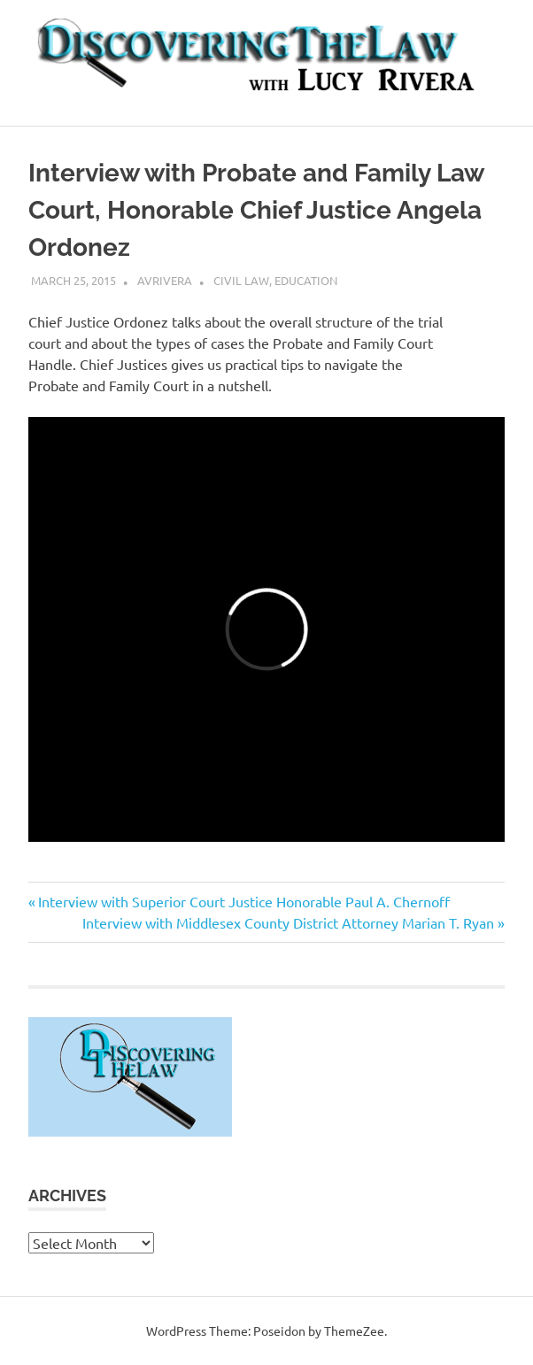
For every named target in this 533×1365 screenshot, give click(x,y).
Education (305, 280)
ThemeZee (354, 1330)
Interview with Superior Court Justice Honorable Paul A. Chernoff (243, 901)
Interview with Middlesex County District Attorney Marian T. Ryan (288, 922)
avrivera (164, 280)
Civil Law (241, 280)
